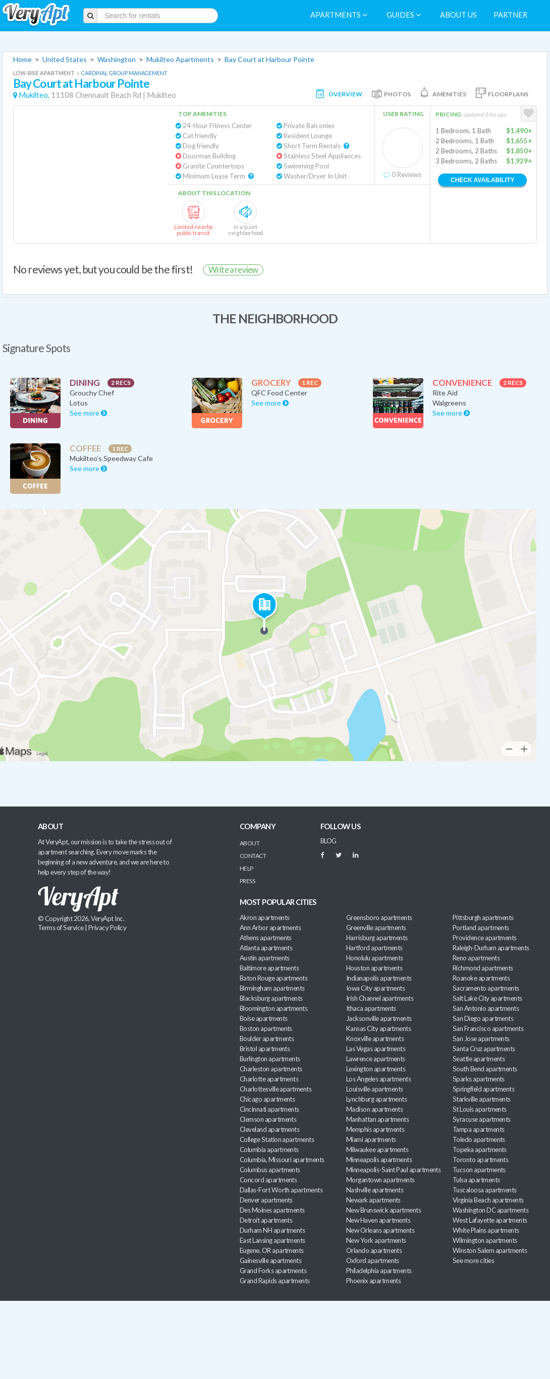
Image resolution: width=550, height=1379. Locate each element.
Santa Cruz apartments (484, 1049)
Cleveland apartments (269, 1129)
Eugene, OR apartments (272, 1250)
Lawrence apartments (375, 1059)
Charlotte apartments (269, 1079)
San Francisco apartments (488, 1028)
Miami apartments (371, 1139)
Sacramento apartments (486, 988)
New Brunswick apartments (383, 1210)
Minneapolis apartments (379, 1160)
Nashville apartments (374, 1190)
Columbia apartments (269, 1149)
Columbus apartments (270, 1170)
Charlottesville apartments (275, 1089)
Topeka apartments (480, 1149)
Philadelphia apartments (379, 1271)
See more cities (473, 1260)
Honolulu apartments (374, 958)
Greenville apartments (376, 928)
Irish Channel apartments (379, 998)
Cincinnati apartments (269, 1109)
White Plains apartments (486, 1230)
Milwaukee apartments (377, 1149)
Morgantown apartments (380, 1180)
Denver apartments (266, 1200)
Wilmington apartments (485, 1240)
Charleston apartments (271, 1069)
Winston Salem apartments (490, 1250)
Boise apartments (263, 1018)
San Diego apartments (483, 1018)
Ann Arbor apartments (270, 928)
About (249, 843)
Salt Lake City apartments (487, 998)
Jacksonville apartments (379, 1018)
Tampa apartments (478, 1129)
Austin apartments (265, 958)
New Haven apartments (378, 1220)
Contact (253, 855)
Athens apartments (266, 938)
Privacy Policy (107, 928)
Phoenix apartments (373, 1281)
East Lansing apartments (272, 1240)
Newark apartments (373, 1200)
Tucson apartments (479, 1170)
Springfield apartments (483, 1089)
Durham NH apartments (272, 1230)
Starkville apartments (482, 1099)
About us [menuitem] (458, 15)
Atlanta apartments (266, 948)
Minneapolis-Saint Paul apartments (393, 1170)
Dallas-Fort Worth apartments (281, 1190)
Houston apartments (374, 968)
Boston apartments (266, 1028)
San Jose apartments (481, 1039)
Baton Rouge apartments (273, 978)
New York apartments (376, 1240)
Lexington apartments (375, 1069)
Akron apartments (264, 917)
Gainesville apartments (270, 1260)
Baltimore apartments (269, 968)
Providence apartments (485, 938)
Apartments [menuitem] (338, 15)
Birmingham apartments (272, 988)
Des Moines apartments (272, 1210)
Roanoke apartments (481, 978)
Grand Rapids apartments (275, 1281)
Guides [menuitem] (404, 15)
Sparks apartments (479, 1079)
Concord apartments (268, 1180)
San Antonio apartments (486, 1008)
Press (247, 881)
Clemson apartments (268, 1119)
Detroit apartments (266, 1220)
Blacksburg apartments (271, 998)
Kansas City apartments (378, 1028)
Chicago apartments (267, 1099)
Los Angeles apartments (378, 1079)
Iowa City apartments (375, 988)
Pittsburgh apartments (483, 917)
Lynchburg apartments (376, 1099)
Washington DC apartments (490, 1210)
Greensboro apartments (379, 917)
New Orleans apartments (380, 1230)
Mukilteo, (34, 95)
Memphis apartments (375, 1129)
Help (246, 868)
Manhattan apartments (377, 1119)
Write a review (233, 269)
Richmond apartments (483, 968)
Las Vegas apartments (375, 1049)
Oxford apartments (372, 1260)
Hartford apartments (374, 948)
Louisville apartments (374, 1089)
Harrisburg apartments (377, 938)
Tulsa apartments (476, 1180)
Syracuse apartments (482, 1119)
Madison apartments (374, 1109)
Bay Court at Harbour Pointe (269, 59)
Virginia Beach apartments (488, 1200)
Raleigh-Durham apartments (491, 948)
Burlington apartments (270, 1059)
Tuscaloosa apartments (485, 1190)
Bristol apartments (265, 1049)
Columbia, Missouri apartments (282, 1160)
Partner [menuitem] (510, 15)
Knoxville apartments (375, 1039)
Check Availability (482, 180)
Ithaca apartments (371, 1008)
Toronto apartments (480, 1160)
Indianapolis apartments (379, 978)
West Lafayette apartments (490, 1220)
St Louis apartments (480, 1109)
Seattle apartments (479, 1059)
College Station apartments (277, 1139)
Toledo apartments (479, 1139)
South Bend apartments (485, 1069)
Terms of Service (60, 928)
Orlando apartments (374, 1250)
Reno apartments (476, 958)
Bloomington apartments (273, 1008)
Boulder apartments (267, 1039)
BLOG (328, 841)
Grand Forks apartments (273, 1271)
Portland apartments (481, 928)
